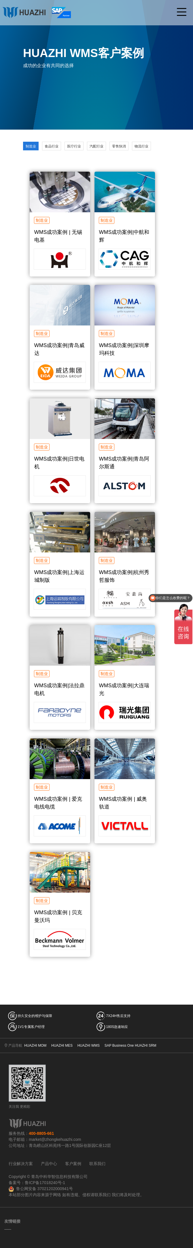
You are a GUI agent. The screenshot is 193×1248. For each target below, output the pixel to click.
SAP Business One (119, 1046)
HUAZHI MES (62, 1046)
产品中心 (49, 1163)
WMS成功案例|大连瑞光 (124, 689)
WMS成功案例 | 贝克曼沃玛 (58, 916)
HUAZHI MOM (35, 1046)
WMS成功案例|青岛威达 (59, 349)
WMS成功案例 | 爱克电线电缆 (58, 803)
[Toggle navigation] (181, 12)
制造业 (31, 146)
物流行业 (141, 146)
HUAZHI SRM (145, 1046)
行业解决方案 (21, 1163)
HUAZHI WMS (88, 1046)
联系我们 (97, 1163)
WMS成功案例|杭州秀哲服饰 (124, 576)
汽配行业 (96, 146)
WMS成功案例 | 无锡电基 (58, 236)
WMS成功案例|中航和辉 (124, 236)
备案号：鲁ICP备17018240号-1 (37, 1182)
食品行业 (51, 146)
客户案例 (73, 1163)
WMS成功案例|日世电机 (59, 462)
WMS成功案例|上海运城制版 (59, 576)
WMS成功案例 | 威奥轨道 (123, 803)
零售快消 (119, 146)
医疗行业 (74, 146)
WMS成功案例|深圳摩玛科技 (124, 349)
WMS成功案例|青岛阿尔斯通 (124, 462)
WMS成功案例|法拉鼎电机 (59, 689)
